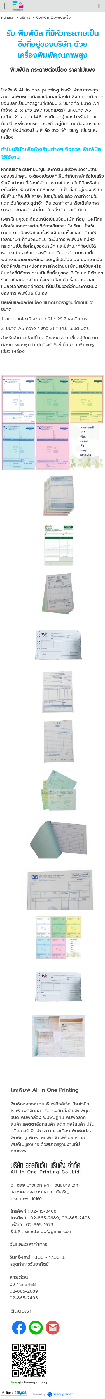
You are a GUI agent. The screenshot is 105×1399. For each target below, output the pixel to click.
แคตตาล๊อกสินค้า (39, 1124)
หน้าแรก (8, 17)
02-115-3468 (43, 1211)
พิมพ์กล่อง (31, 1117)
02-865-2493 (76, 1218)
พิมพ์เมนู (19, 1137)
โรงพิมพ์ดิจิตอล (26, 1110)
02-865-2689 (44, 1218)
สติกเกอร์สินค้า (71, 1124)
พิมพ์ (35, 1131)
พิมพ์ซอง (19, 1104)
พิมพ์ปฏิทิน (53, 1117)
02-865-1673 (39, 1224)
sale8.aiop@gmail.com (49, 1231)
